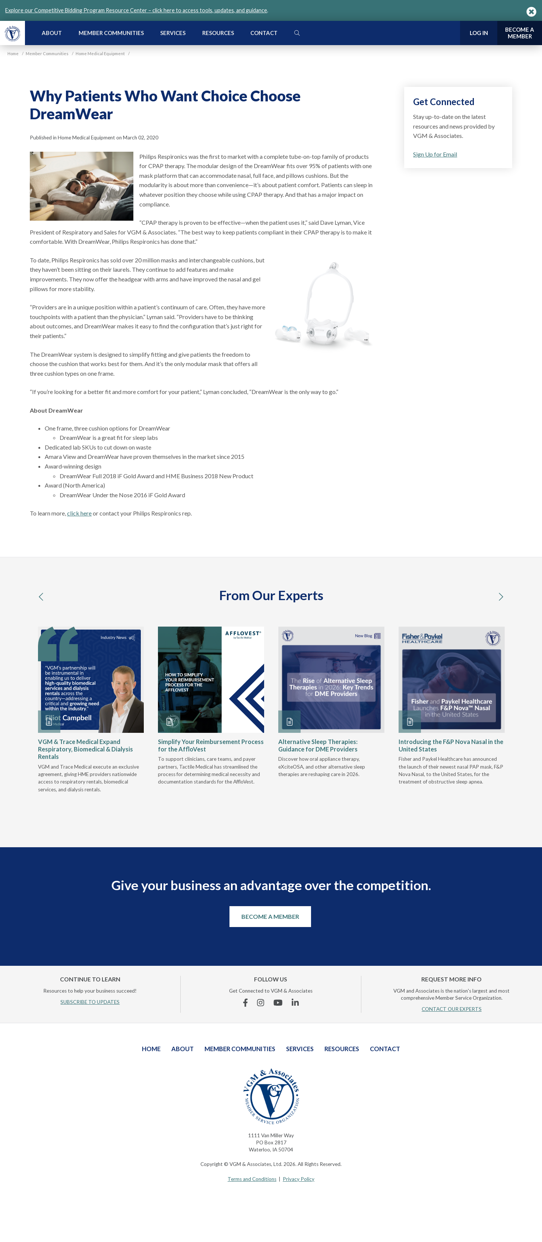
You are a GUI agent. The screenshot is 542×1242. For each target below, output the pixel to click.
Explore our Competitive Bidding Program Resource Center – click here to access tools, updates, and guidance (136, 10)
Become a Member (270, 916)
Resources (218, 32)
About (52, 32)
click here (79, 513)
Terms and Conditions (252, 1179)
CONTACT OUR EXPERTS (452, 1009)
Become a (519, 33)
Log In (479, 32)
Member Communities (111, 32)
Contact (264, 32)
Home (151, 1048)
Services (173, 32)
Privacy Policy (298, 1179)
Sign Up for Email (435, 154)
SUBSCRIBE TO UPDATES (90, 1002)
